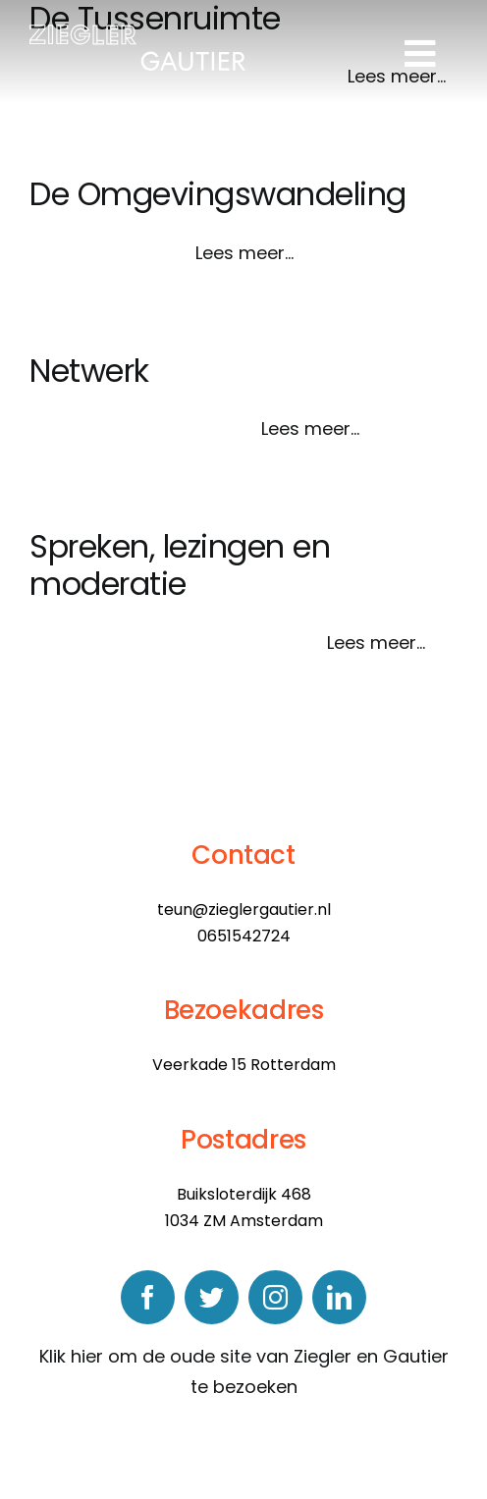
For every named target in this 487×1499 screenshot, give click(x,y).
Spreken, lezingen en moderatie (179, 565)
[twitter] (212, 1297)
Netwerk (89, 370)
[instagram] (275, 1297)
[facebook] (148, 1297)
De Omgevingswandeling (217, 194)
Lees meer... (244, 253)
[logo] (137, 33)
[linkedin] (339, 1297)
